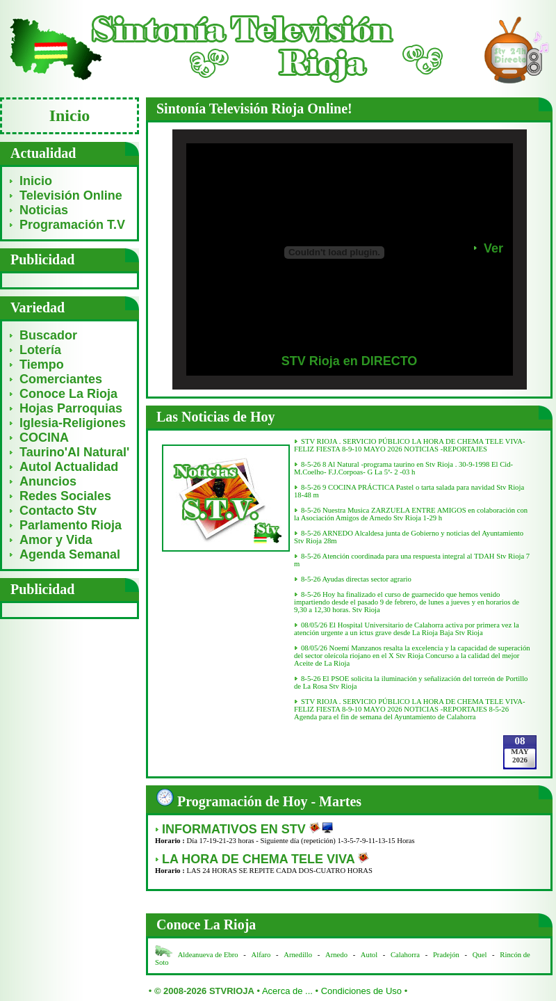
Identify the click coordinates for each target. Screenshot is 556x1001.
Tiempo (41, 364)
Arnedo (336, 955)
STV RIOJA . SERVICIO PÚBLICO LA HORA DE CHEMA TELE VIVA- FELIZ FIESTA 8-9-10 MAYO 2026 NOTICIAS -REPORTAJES (409, 445)
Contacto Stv (58, 511)
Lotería (40, 350)
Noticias (43, 210)
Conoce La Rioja (68, 394)
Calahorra (405, 955)
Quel (480, 955)
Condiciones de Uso (361, 991)
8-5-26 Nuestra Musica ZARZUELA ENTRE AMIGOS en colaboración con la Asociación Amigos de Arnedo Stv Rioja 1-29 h (411, 514)
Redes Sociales (65, 496)
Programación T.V (72, 225)
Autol (370, 955)
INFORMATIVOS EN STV (235, 829)
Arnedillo (298, 955)
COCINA (44, 438)
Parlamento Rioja (70, 525)
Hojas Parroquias (70, 408)
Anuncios (47, 481)
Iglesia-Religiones (72, 423)
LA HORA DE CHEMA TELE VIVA (260, 859)
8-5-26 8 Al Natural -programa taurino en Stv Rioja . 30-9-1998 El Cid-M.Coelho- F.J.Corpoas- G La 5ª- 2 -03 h (403, 468)
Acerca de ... (287, 991)
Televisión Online (70, 195)
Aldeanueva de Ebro (208, 955)
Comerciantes (60, 379)
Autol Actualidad (68, 467)
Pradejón (446, 955)
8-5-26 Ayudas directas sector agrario (356, 579)
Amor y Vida (55, 540)
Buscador (48, 335)
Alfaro (261, 955)
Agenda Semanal (69, 554)
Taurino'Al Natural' (74, 452)
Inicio (35, 181)
